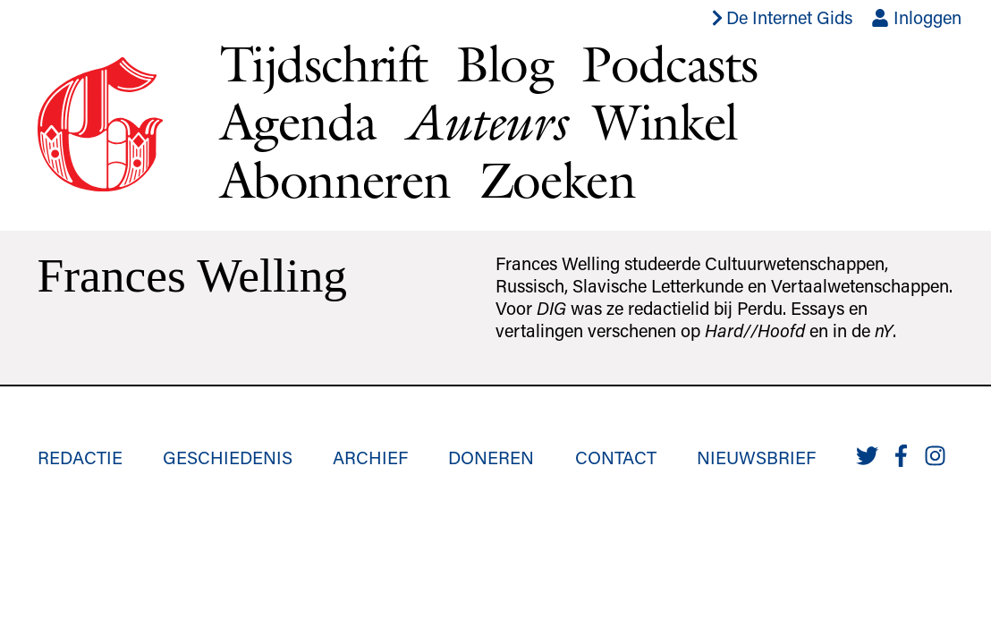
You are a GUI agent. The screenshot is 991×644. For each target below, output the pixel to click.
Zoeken (557, 180)
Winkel (665, 121)
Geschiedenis (227, 457)
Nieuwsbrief (756, 457)
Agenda (298, 121)
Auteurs (484, 122)
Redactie (80, 457)
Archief (370, 457)
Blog (504, 63)
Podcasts (669, 63)
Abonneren (335, 180)
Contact (615, 457)
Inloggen (916, 17)
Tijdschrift (324, 63)
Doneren (491, 457)
